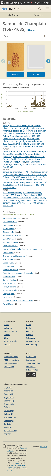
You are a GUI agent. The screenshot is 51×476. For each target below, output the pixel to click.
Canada (6, 151)
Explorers (15, 128)
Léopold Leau (8, 263)
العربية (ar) (8, 387)
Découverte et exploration (14, 138)
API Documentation (12, 360)
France (22, 151)
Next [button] (48, 65)
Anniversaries (33, 138)
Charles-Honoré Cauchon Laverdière (18, 300)
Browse (34, 15)
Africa (33, 164)
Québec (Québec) (10, 154)
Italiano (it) (8, 414)
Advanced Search (33, 341)
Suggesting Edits (33, 363)
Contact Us (30, 360)
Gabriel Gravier (9, 276)
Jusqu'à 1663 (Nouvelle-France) (16, 195)
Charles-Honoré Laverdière (14, 256)
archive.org (11, 468)
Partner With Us (10, 331)
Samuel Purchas (9, 280)
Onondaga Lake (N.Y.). (12, 164)
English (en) (9, 397)
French (37, 125)
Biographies (16, 130)
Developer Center (11, 356)
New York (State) (37, 156)
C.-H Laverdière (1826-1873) (32, 185)
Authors (29, 331)
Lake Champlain (33, 161)
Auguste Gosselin (10, 290)
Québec (6, 159)
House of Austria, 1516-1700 (23, 203)
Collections (30, 338)
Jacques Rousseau (10, 269)
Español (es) (9, 401)
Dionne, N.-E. (8, 232)
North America (25, 154)
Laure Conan (8, 225)
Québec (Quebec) (17, 161)
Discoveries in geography (14, 141)
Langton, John (8, 293)
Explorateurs (35, 133)
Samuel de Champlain (12, 218)
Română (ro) (9, 420)
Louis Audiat (8, 297)
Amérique (41, 151)
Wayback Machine (18, 465)
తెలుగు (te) (8, 427)
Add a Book (30, 366)
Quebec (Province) (26, 159)
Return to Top (31, 344)
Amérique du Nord (21, 156)
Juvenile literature (21, 133)
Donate (28, 2)
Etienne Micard (9, 283)
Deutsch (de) (9, 394)
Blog (6, 338)
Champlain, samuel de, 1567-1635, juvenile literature (25, 142)
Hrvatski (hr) (9, 410)
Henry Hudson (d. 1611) (24, 174)
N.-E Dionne (8, 259)
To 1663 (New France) (32, 192)
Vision (6, 324)
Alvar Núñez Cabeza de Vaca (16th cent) (25, 175)
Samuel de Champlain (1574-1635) (18, 172)
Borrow (15, 74)
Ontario (26, 164)
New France (31, 151)
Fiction (6, 136)
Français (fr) (9, 404)
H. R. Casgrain (8, 266)
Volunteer (8, 328)
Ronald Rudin (8, 304)
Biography (24, 128)
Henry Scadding (9, 287)
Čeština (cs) (8, 391)
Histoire (6, 128)
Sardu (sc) (8, 424)
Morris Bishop (8, 228)
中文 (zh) (7, 434)
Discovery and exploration (21, 125)
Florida (14, 159)
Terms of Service (10, 341)
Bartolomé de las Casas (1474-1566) (19, 182)
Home (28, 324)
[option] (15, 60)
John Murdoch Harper (12, 235)
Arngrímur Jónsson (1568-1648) (29, 179)
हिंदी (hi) (7, 407)
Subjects (29, 334)
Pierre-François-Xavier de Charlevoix (18, 273)
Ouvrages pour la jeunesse (21, 146)
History (6, 125)
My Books (13, 15)
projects (16, 463)
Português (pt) (10, 417)
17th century (25, 197)
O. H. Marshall (9, 239)
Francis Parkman (10, 221)
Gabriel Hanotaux (10, 245)
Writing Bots (9, 366)
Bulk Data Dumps (11, 363)
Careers (7, 334)
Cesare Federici (9, 187)
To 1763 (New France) (12, 192)
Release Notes (32, 370)
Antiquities (38, 146)
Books (28, 328)
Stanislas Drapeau (10, 242)
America (14, 151)
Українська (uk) (10, 430)
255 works (31, 30)
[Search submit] (39, 9)
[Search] (23, 36)
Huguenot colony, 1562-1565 (29, 200)
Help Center (31, 356)
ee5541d (43, 446)
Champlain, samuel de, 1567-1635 (25, 136)
